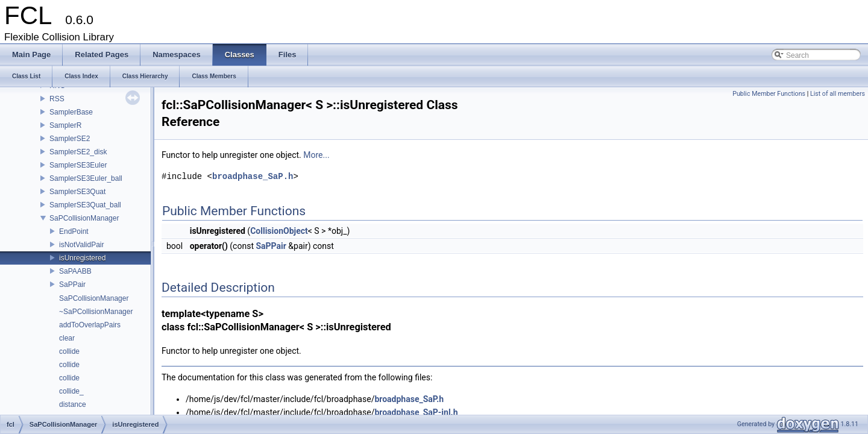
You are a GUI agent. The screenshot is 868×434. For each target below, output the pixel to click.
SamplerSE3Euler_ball (85, 178)
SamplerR (65, 125)
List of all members (837, 94)
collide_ (71, 391)
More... (316, 155)
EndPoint (74, 231)
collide (69, 351)
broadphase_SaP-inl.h (416, 412)
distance (72, 404)
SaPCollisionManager (84, 218)
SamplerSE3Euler (78, 165)
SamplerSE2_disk (78, 152)
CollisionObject (279, 231)
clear (67, 338)
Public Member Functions (768, 94)
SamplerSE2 (69, 138)
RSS (56, 99)
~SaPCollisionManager (96, 311)
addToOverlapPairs (90, 325)
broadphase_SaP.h (252, 176)
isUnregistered (82, 258)
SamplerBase (71, 112)
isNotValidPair (81, 245)
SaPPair (72, 284)
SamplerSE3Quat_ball (85, 205)
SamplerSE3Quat (77, 191)
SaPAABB (75, 271)
